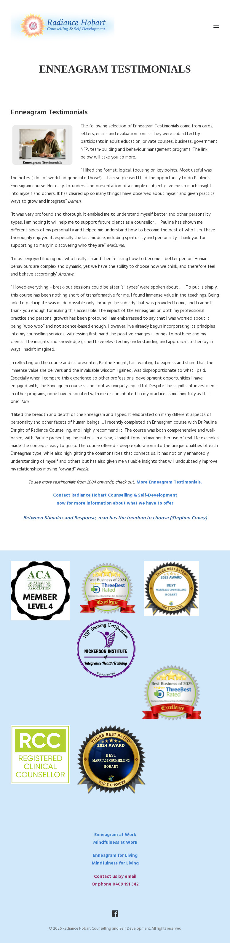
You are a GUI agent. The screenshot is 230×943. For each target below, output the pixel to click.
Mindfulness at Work (115, 842)
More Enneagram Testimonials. (168, 482)
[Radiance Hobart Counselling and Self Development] (62, 26)
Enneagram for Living (115, 855)
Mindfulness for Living (115, 863)
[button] (216, 26)
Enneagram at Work (115, 834)
